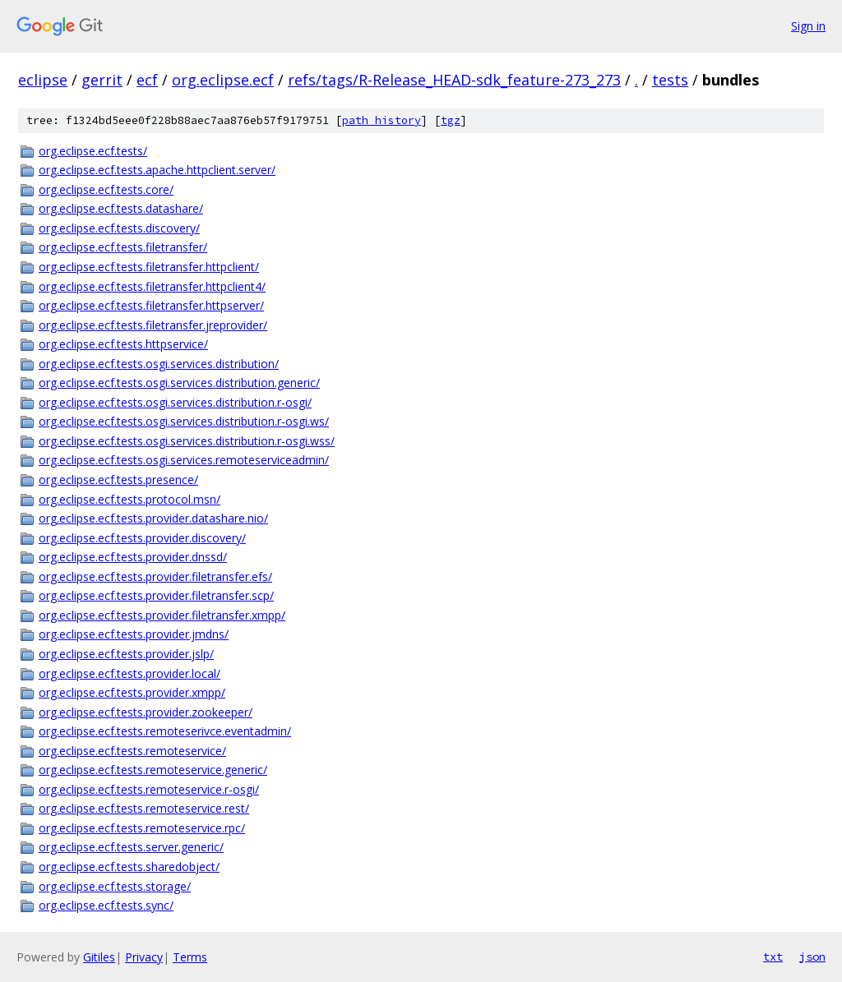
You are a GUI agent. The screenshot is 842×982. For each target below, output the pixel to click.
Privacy (144, 957)
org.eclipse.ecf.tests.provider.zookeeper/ (145, 712)
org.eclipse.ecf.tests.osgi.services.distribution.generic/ (179, 382)
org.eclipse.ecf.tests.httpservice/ (123, 344)
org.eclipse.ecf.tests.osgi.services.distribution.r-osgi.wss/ (187, 441)
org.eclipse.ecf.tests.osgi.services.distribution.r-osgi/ (175, 402)
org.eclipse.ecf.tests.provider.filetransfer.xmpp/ (162, 615)
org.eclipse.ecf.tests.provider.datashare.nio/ (153, 518)
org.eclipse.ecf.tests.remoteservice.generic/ (153, 769)
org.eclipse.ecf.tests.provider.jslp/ (126, 654)
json (812, 956)
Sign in (808, 26)
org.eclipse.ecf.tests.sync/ (106, 905)
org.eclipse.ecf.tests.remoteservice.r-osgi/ (149, 789)
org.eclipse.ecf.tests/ (93, 151)
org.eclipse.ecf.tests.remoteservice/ (132, 750)
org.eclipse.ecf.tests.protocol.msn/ (129, 499)
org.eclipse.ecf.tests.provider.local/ (129, 673)
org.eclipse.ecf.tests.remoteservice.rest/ (144, 808)
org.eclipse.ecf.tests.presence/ (118, 479)
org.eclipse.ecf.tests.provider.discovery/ (142, 538)
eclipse (42, 80)
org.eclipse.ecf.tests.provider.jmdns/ (134, 634)
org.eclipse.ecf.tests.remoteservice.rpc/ (142, 828)
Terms (190, 957)
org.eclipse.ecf (223, 80)
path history (381, 120)
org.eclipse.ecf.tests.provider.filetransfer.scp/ (156, 595)
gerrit (102, 80)
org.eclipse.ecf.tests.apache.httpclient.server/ (157, 169)
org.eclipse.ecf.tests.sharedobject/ (129, 866)
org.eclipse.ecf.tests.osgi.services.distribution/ (159, 363)
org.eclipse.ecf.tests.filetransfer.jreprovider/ (153, 325)
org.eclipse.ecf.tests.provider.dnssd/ (133, 557)
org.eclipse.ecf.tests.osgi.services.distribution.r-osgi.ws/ (184, 421)
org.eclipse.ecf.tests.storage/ (115, 886)
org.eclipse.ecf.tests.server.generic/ (131, 847)
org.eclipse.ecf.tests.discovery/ (119, 228)
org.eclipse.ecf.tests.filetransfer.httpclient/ (149, 266)
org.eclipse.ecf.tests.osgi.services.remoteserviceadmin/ (184, 460)
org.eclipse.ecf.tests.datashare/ (121, 208)
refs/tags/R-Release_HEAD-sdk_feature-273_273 (454, 80)
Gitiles (99, 957)
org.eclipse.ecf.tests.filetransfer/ (123, 247)
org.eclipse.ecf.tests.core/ (106, 189)
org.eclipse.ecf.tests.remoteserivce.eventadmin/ (165, 731)
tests (670, 80)
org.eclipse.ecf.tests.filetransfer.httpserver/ (151, 305)
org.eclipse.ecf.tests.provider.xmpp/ (132, 692)
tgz (450, 120)
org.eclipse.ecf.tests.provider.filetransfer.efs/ (155, 576)
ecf (147, 80)
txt (773, 956)
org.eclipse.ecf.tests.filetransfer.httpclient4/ (152, 286)
